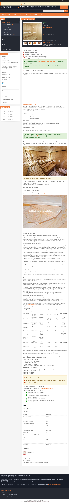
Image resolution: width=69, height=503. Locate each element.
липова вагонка (32, 304)
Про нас (22, 14)
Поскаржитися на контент (32, 501)
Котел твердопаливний (9, 27)
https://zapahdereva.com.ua (9, 83)
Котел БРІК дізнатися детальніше (9, 496)
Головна (4, 14)
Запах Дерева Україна (8, 34)
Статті (3, 41)
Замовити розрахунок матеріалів (9, 494)
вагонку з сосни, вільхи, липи (47, 61)
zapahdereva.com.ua (54, 58)
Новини (3, 39)
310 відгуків (65, 0)
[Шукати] (66, 11)
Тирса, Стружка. (7, 32)
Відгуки (3, 46)
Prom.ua (41, 500)
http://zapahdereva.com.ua (54, 484)
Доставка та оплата (38, 14)
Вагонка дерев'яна (8, 24)
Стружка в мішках (7, 29)
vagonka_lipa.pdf (30, 452)
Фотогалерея (5, 37)
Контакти (28, 14)
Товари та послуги (12, 14)
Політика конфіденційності (43, 501)
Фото (3, 492)
